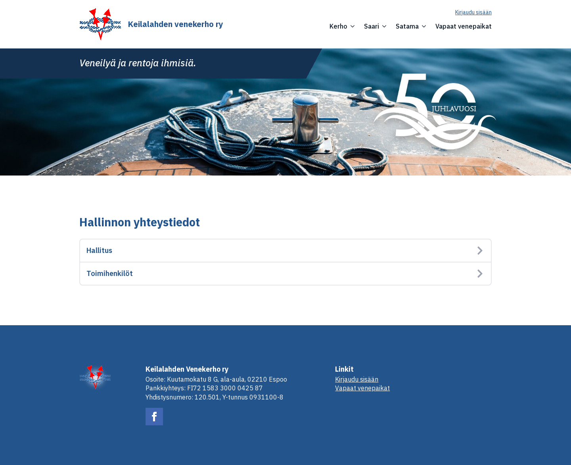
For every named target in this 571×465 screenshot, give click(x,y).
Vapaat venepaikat (463, 26)
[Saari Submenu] (382, 26)
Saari (371, 26)
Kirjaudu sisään (473, 12)
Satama (407, 26)
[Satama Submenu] (422, 26)
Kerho (338, 26)
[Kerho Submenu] (350, 26)
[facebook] (154, 416)
